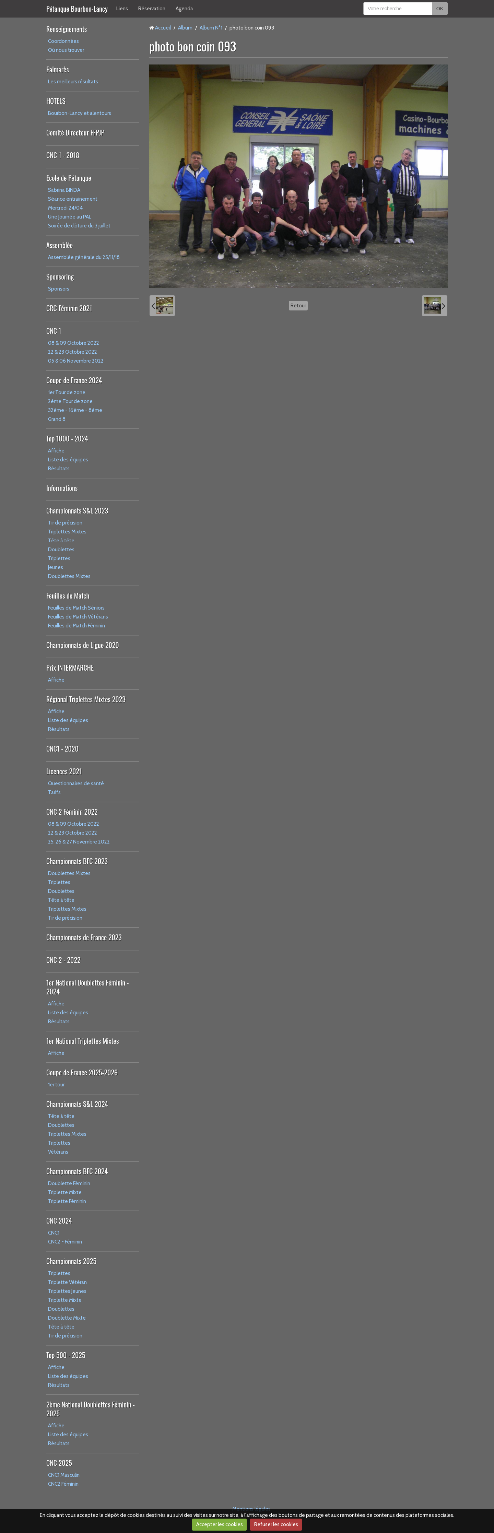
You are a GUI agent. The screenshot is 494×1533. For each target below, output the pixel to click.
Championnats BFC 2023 (77, 861)
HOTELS (56, 101)
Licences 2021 (64, 771)
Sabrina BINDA (64, 190)
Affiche (56, 451)
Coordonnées (63, 41)
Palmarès (57, 69)
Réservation (151, 8)
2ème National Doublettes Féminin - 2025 (90, 1408)
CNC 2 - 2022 (63, 960)
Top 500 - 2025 (65, 1355)
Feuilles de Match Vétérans (78, 617)
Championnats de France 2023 (84, 937)
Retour (298, 306)
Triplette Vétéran (67, 1282)
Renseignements (66, 29)
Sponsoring (60, 276)
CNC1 (53, 1233)
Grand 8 (57, 419)
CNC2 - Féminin (65, 1242)
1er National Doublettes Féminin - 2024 (87, 987)
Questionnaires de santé (76, 783)
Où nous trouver (66, 50)
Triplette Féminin (67, 1201)
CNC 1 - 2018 (62, 155)
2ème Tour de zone (70, 401)
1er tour (56, 1085)
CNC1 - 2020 (62, 748)
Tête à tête (61, 541)
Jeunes (55, 567)
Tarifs (54, 792)
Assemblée (59, 245)
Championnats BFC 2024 (77, 1171)
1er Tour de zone (66, 392)
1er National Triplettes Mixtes (82, 1041)
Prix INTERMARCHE (70, 667)
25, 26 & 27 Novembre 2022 (79, 842)
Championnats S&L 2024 (77, 1104)
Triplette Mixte (65, 1192)
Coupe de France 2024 (74, 380)
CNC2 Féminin (63, 1484)
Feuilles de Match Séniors (76, 608)
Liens (122, 8)
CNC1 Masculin (64, 1475)
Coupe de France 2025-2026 (82, 1072)
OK (439, 8)
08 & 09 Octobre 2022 (73, 343)
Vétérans (58, 1152)
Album (185, 28)
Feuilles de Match (67, 595)
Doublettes (61, 549)
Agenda (184, 8)
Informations (62, 488)
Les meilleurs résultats (73, 82)
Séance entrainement (72, 199)
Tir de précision (65, 523)
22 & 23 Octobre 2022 (72, 352)
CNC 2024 (59, 1220)
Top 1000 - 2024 (67, 438)
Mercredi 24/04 (65, 208)
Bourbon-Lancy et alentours (79, 113)
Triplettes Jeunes (67, 1291)
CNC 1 (53, 331)
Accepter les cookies (219, 1524)
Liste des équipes (68, 460)
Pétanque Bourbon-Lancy (77, 8)
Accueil (163, 28)
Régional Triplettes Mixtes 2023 (86, 699)
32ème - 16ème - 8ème (75, 410)
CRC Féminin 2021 (69, 308)
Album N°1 (211, 28)
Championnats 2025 (71, 1261)
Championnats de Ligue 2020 (82, 645)
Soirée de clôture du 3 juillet (79, 226)
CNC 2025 (59, 1463)
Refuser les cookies (276, 1524)
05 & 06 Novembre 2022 (76, 361)
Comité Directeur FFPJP (75, 132)
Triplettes (59, 558)
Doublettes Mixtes (69, 576)
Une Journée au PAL (69, 217)
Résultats (59, 468)
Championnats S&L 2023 (77, 510)
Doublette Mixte (67, 1318)
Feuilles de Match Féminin (76, 626)
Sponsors (58, 289)
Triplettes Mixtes (67, 532)
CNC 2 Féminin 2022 (72, 811)
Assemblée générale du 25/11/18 (84, 257)
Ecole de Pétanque (68, 178)
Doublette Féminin (69, 1183)
